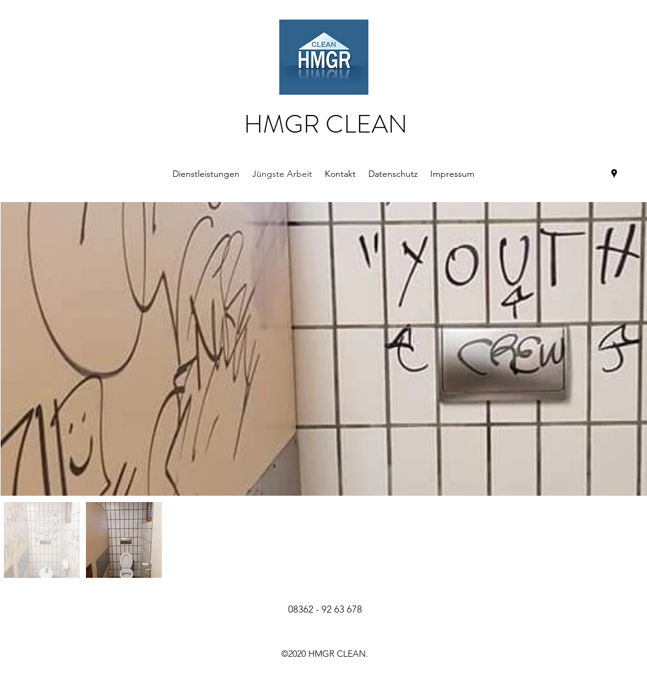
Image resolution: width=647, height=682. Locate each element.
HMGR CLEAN (326, 124)
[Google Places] (614, 173)
